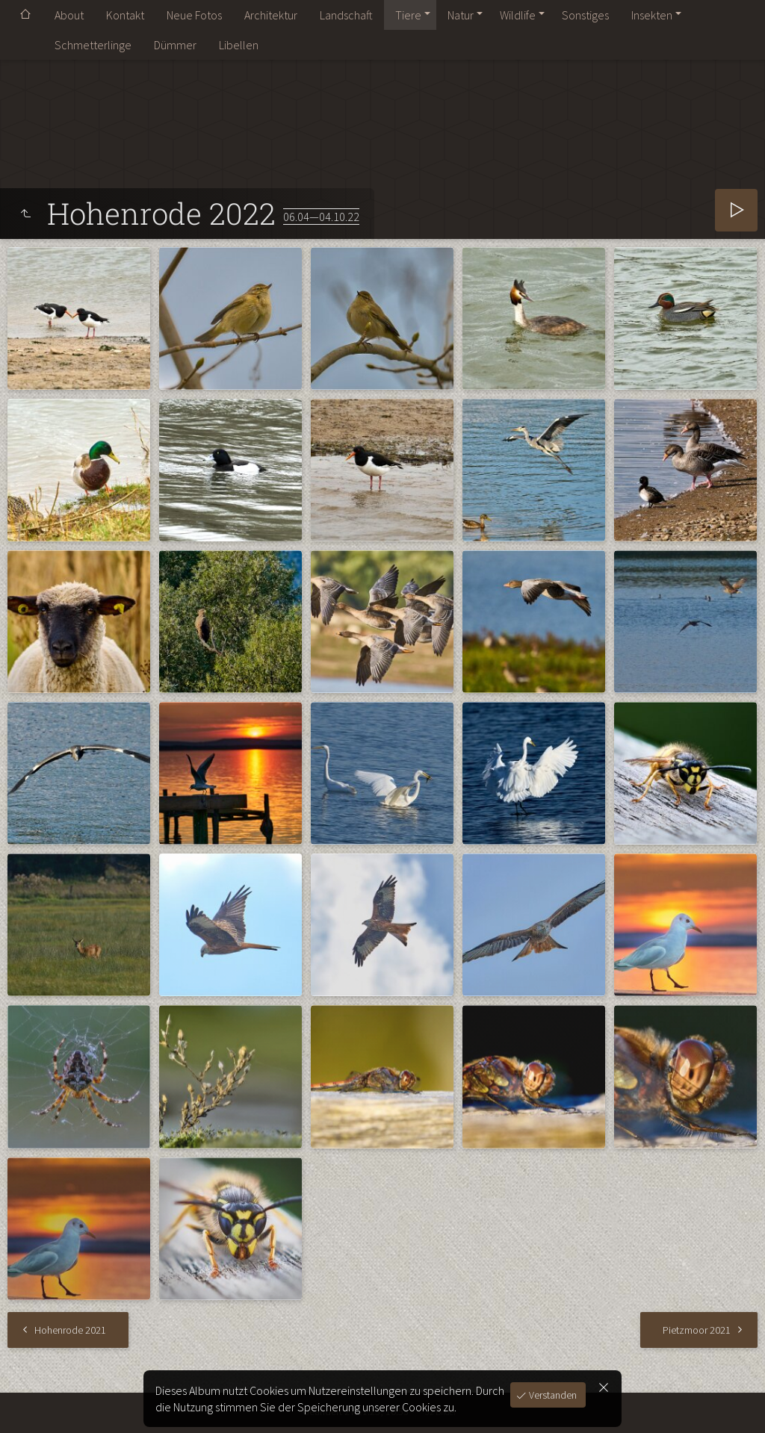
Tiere (408, 14)
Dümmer (175, 44)
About (69, 14)
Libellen (238, 44)
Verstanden (552, 1395)
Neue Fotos (194, 14)
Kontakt (125, 14)
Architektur (270, 14)
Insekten (651, 14)
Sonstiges (585, 14)
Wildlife (518, 14)
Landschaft (346, 14)
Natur (460, 14)
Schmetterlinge (93, 44)
